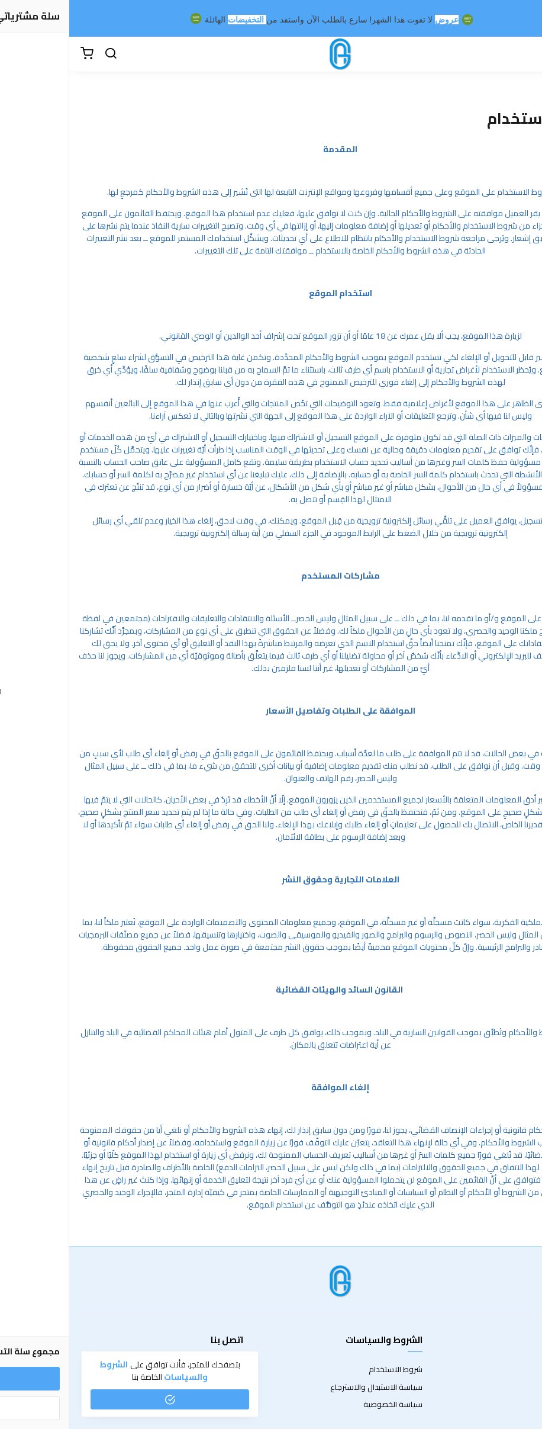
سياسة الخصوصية (323, 1405)
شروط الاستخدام (326, 1370)
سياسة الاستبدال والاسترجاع (307, 1387)
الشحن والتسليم (507, 1405)
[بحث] (41, 54)
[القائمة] (524, 54)
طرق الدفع (515, 1387)
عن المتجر (518, 1370)
